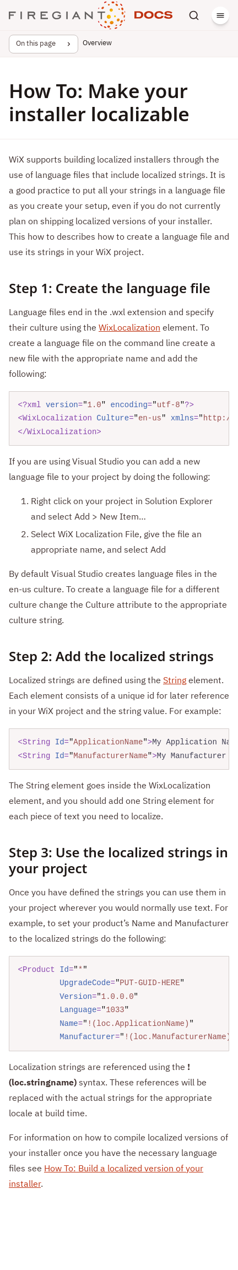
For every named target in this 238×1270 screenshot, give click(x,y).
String (174, 681)
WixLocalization (129, 328)
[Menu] (220, 15)
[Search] (194, 15)
